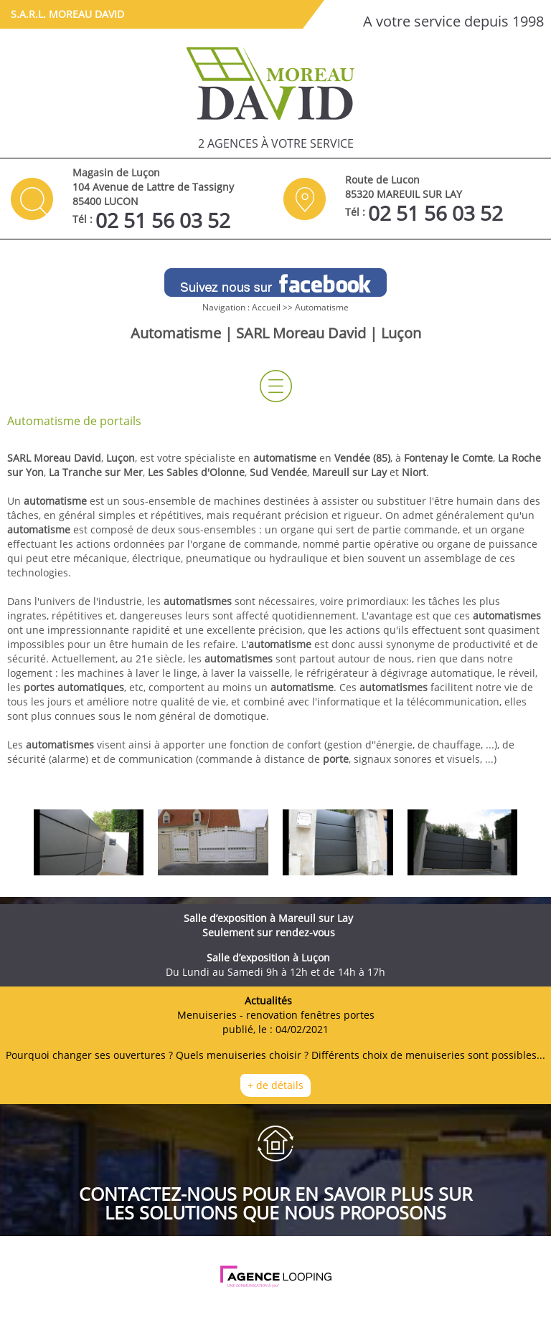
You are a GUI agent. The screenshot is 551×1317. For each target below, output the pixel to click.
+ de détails (275, 1085)
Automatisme (322, 307)
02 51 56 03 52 (162, 220)
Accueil (266, 307)
